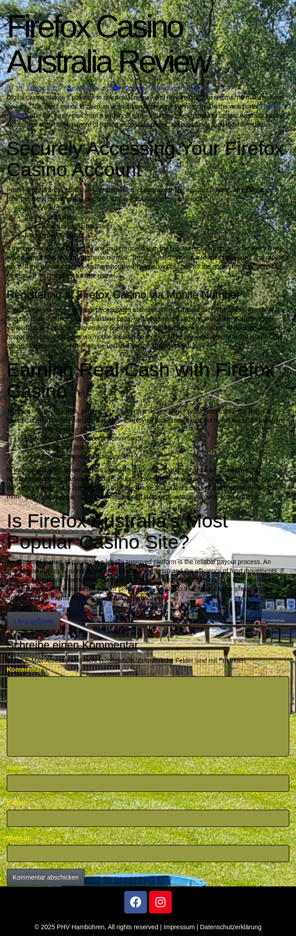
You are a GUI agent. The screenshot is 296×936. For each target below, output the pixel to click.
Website (19, 838)
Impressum (179, 927)
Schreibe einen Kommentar (157, 88)
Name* (17, 767)
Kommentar (24, 669)
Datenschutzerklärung (231, 927)
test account (87, 88)
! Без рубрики (33, 620)
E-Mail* (17, 803)
